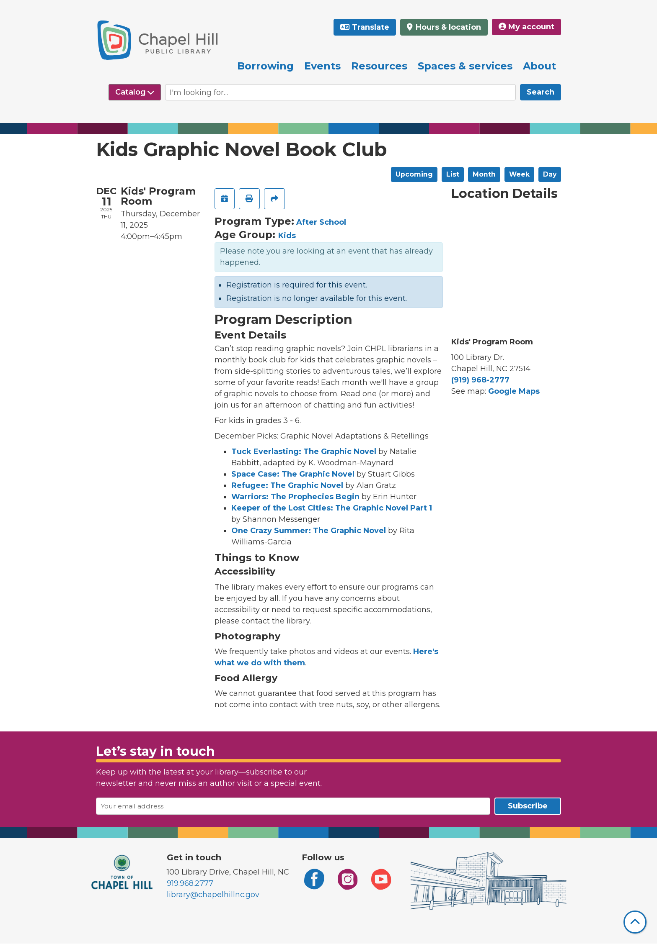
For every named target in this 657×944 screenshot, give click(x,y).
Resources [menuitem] (379, 66)
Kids (287, 235)
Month (484, 174)
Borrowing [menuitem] (265, 66)
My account (526, 26)
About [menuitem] (539, 66)
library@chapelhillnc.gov (213, 894)
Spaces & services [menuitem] (465, 66)
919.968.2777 (190, 883)
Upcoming (414, 174)
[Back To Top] (635, 922)
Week (519, 174)
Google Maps (514, 391)
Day (549, 174)
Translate (370, 27)
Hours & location (447, 27)
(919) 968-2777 (480, 380)
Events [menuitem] (322, 66)
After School (321, 222)
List (452, 174)
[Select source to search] (135, 92)
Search (540, 92)
